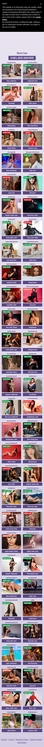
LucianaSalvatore (32, 533)
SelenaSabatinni (11, 242)
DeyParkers (11, 645)
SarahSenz (32, 690)
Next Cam (22, 53)
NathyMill (11, 219)
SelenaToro (32, 85)
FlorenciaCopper (32, 286)
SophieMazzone (32, 488)
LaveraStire (11, 712)
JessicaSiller (32, 62)
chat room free (11, 529)
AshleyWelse (32, 197)
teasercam (33, 282)
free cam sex (11, 641)
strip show (11, 148)
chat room (11, 462)
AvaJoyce (11, 488)
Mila (32, 600)
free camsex (11, 81)
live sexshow (32, 126)
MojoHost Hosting (22, 740)
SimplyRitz (11, 398)
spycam (32, 686)
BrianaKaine (11, 421)
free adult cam (11, 350)
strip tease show (11, 551)
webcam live (32, 81)
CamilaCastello (32, 667)
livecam (33, 193)
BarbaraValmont (11, 622)
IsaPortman (11, 62)
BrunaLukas (11, 354)
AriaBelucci (32, 645)
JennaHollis (32, 443)
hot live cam (11, 686)
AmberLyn (32, 376)
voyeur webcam (11, 394)
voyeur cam (32, 148)
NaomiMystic (11, 510)
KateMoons (32, 712)
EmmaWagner (11, 286)
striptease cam (32, 417)
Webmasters (22, 742)
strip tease (11, 126)
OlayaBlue (32, 174)
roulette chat (11, 305)
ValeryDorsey (32, 130)
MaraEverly (11, 690)
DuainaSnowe (32, 309)
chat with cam (11, 238)
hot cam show (11, 327)
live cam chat (32, 238)
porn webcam (11, 663)
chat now (32, 260)
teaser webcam (11, 574)
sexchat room (11, 372)
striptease (32, 327)
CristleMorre (32, 466)
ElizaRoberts (32, 331)
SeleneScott (11, 667)
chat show (32, 103)
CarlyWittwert (33, 398)
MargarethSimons (32, 152)
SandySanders (11, 578)
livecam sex (32, 372)
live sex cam (32, 506)
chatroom (32, 618)
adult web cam (32, 551)
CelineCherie (11, 533)
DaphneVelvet (32, 421)
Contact (11, 740)
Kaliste (32, 264)
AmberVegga (11, 107)
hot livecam (32, 663)
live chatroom (32, 439)
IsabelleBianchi (32, 242)
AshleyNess (32, 510)
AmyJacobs (32, 578)
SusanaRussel (11, 376)
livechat (11, 103)
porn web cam (11, 708)
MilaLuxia (11, 197)
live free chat (33, 215)
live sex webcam (11, 417)
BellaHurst (32, 354)
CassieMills (11, 174)
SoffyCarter (11, 331)
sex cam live (11, 260)
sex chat (11, 484)
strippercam (32, 350)
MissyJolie (11, 152)
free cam (32, 708)
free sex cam (11, 506)
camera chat (11, 282)
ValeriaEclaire (11, 264)
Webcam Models (36, 740)
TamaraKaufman (11, 466)
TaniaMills (32, 555)
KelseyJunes (11, 85)
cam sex (32, 170)
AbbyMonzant (32, 622)
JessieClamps (32, 107)
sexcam (33, 305)
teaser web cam (11, 215)
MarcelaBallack (11, 443)
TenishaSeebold (11, 600)
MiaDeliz (11, 130)
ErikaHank (11, 555)
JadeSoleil (11, 309)
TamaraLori (33, 219)
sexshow (32, 394)
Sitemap (4, 740)
